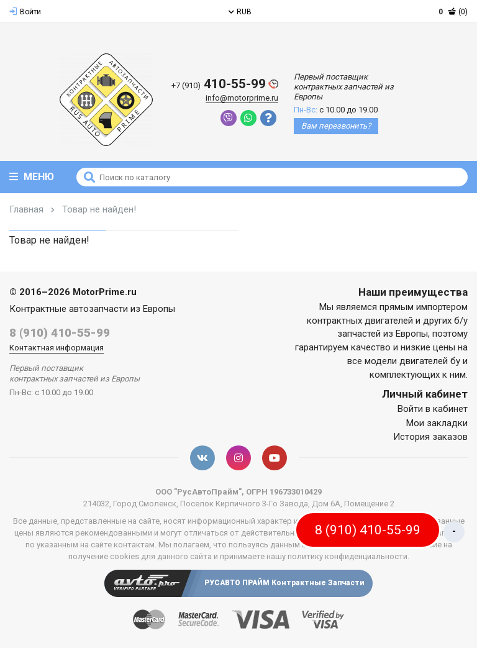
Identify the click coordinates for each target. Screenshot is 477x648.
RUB (240, 11)
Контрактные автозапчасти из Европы (92, 308)
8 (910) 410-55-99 (59, 333)
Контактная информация (56, 347)
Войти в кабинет (433, 408)
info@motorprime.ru (242, 98)
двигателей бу (429, 361)
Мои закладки (437, 423)
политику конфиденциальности (347, 556)
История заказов (430, 436)
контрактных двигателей (360, 320)
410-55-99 (224, 84)
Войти (25, 11)
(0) (453, 11)
